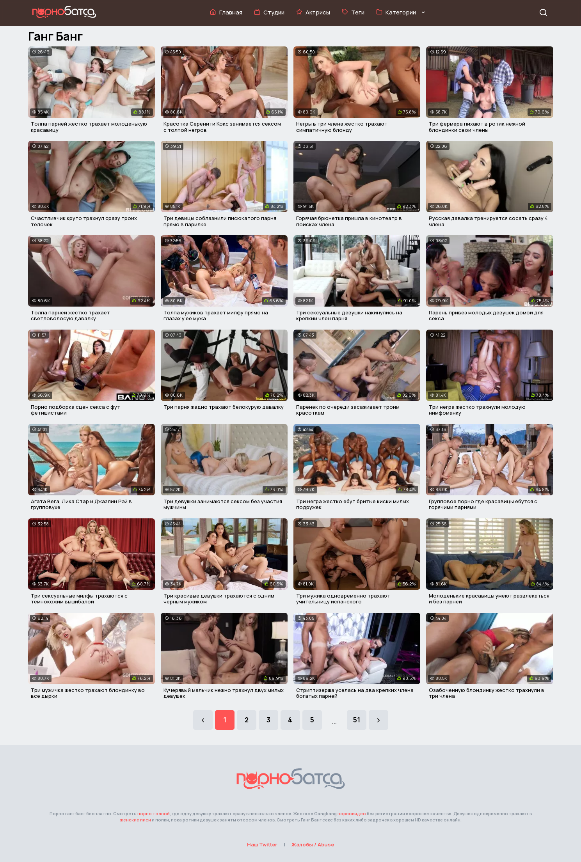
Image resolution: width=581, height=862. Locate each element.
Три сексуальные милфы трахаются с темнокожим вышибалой (79, 598)
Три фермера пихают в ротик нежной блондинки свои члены (477, 126)
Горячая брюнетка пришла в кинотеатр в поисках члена (349, 221)
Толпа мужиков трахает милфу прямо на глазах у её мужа (215, 315)
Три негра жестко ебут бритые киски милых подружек (352, 504)
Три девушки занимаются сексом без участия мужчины (222, 504)
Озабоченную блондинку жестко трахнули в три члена (486, 693)
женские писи (135, 820)
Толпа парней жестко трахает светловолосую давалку (70, 315)
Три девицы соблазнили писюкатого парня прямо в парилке (219, 221)
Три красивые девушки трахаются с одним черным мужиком (218, 598)
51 (356, 719)
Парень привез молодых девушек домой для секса (486, 315)
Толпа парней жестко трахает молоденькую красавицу (89, 126)
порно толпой (153, 813)
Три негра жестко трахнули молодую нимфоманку (477, 410)
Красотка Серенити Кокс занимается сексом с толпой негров (222, 126)
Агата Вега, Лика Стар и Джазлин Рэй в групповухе (81, 504)
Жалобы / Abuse (312, 844)
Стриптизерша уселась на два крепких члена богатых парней (355, 693)
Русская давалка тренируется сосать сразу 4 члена (488, 221)
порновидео (352, 813)
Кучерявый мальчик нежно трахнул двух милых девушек (223, 693)
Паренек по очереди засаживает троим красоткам (348, 410)
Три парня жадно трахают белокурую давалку (223, 406)
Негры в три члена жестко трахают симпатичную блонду (341, 126)
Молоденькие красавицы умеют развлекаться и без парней (489, 598)
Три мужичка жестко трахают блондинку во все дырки (88, 693)
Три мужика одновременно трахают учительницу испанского (343, 598)
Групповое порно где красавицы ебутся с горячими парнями (483, 504)
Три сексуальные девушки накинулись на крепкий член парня (349, 315)
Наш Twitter (262, 844)
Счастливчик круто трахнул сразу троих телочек (84, 221)
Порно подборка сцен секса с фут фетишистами (75, 410)
